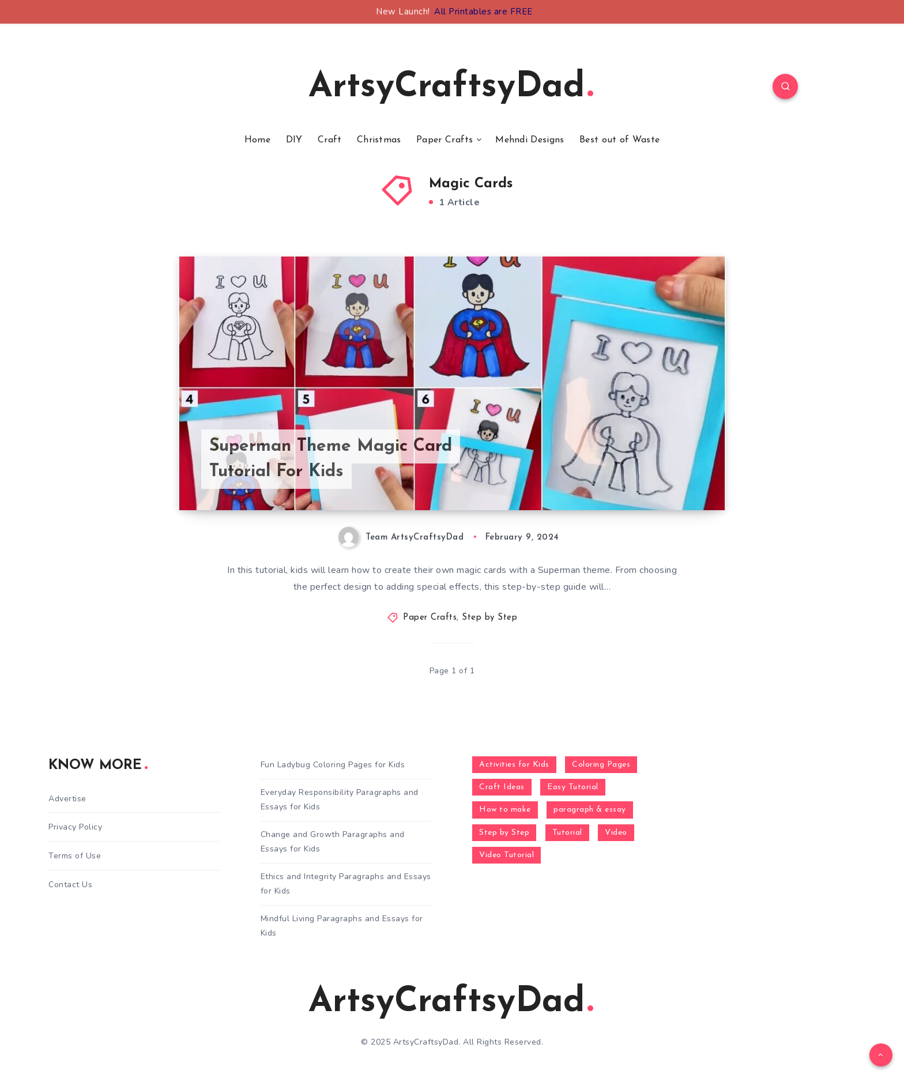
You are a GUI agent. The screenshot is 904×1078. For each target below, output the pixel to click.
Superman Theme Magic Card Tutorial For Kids (330, 459)
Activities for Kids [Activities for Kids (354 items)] (514, 764)
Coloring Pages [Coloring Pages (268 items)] (601, 764)
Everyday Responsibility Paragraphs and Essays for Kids (340, 799)
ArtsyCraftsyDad (450, 87)
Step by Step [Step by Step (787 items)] (504, 832)
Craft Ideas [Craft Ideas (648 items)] (502, 787)
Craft (330, 140)
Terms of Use (74, 855)
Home (257, 140)
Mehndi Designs (529, 140)
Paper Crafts (444, 140)
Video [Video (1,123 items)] (616, 832)
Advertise (67, 798)
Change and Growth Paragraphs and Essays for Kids (333, 841)
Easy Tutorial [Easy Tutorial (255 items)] (572, 787)
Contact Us (70, 884)
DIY (294, 140)
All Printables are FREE (483, 11)
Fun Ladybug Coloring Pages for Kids (333, 764)
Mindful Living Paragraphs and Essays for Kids (342, 925)
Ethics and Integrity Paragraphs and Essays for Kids (346, 883)
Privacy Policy (75, 826)
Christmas (379, 140)
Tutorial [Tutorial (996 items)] (567, 832)
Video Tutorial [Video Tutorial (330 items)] (506, 855)
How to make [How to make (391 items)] (505, 809)
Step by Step (489, 617)
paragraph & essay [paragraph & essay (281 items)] (589, 809)
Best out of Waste (619, 140)
